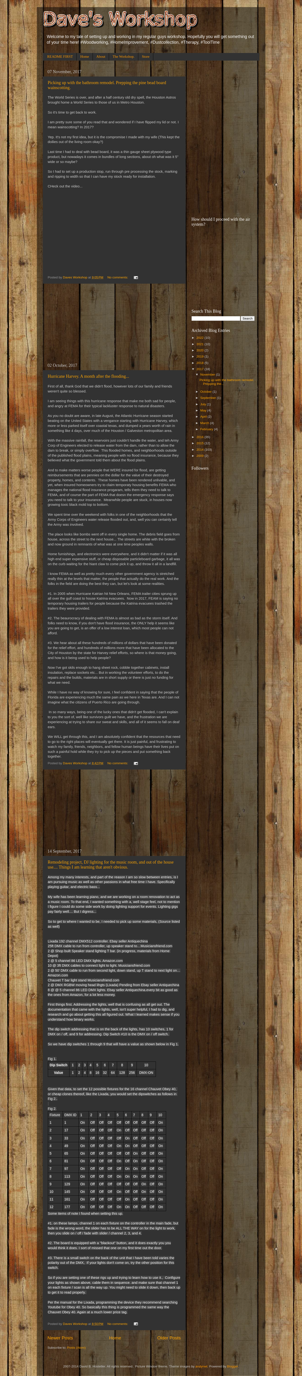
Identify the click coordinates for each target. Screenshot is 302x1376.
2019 (200, 356)
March (205, 423)
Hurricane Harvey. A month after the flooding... (88, 376)
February (207, 429)
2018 (200, 363)
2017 (200, 369)
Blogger (232, 1366)
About (100, 56)
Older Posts (169, 1337)
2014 (200, 449)
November (208, 374)
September (208, 398)
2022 (200, 337)
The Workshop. (123, 56)
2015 (200, 443)
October (206, 391)
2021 (200, 344)
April (204, 416)
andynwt (201, 1366)
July (203, 404)
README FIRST (60, 56)
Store (145, 56)
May (203, 410)
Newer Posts (60, 1337)
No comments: (118, 277)
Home (84, 56)
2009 (200, 456)
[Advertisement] (114, 323)
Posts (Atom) (76, 1347)
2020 (200, 350)
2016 (200, 437)
